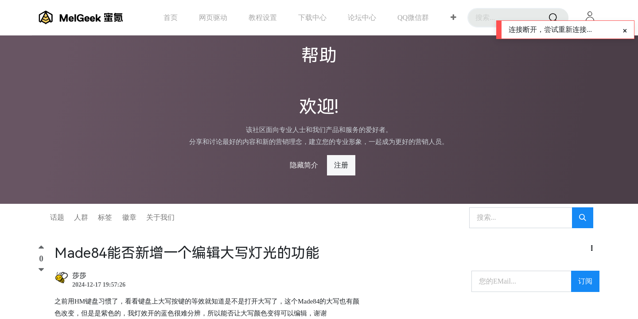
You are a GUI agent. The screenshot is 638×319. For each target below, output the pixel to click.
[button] (453, 17)
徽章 (129, 217)
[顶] (41, 249)
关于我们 (160, 217)
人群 (81, 217)
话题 (57, 217)
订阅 (585, 281)
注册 (341, 165)
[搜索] (553, 18)
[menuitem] (170, 17)
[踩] (41, 270)
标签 (105, 217)
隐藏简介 (304, 165)
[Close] (625, 31)
